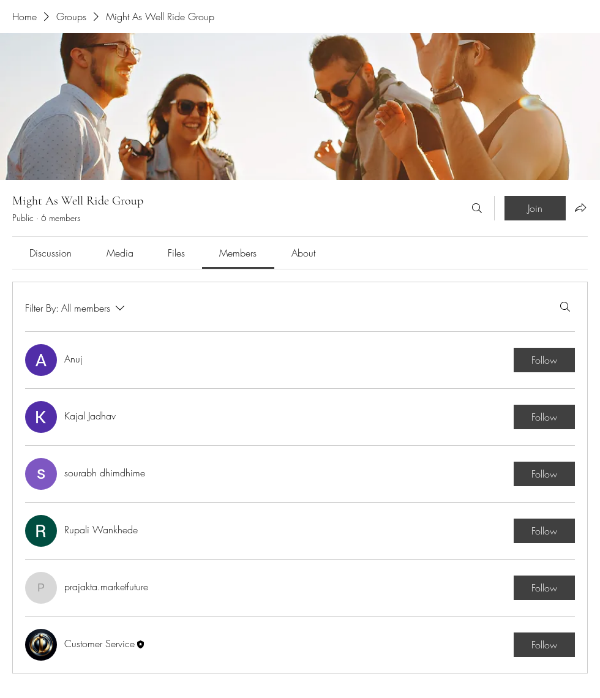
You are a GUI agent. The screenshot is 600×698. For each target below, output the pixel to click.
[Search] (477, 208)
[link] (50, 253)
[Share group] (580, 207)
